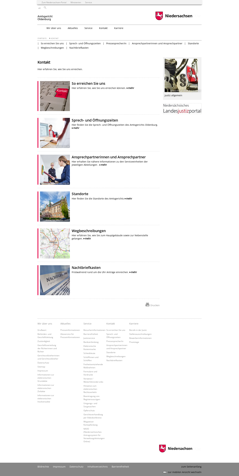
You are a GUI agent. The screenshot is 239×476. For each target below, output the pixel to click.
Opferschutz (89, 410)
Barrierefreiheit (90, 334)
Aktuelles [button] (73, 28)
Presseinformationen (70, 330)
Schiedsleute (89, 353)
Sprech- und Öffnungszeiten (85, 43)
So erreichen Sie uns (52, 43)
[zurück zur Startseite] (45, 16)
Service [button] (88, 28)
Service (87, 323)
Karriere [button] (118, 28)
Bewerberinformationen (140, 338)
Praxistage (134, 342)
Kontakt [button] (103, 28)
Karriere (133, 323)
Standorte (193, 43)
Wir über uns (45, 323)
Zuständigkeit (44, 341)
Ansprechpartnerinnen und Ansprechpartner (157, 43)
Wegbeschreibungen (52, 47)
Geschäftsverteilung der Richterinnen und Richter (47, 348)
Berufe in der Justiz (138, 330)
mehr (131, 88)
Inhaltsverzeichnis (97, 466)
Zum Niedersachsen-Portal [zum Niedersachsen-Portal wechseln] (54, 2)
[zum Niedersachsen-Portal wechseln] (173, 19)
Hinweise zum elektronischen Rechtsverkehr (90, 388)
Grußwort (42, 330)
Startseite (42, 38)
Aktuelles (65, 323)
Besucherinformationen (94, 330)
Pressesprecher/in (116, 43)
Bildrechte (43, 466)
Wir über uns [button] (53, 28)
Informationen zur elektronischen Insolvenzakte (46, 398)
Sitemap (41, 366)
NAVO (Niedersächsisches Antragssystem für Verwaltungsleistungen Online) (94, 435)
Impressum (43, 370)
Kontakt (55, 38)
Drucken (155, 305)
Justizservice (89, 338)
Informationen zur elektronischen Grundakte (46, 377)
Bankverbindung (91, 342)
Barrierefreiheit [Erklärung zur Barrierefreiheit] (120, 466)
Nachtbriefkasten (79, 47)
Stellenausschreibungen (140, 334)
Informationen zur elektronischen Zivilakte (46, 388)
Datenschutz (43, 362)
